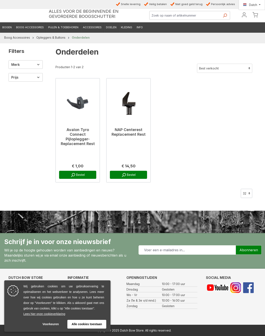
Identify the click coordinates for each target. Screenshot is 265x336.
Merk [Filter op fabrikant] (25, 87)
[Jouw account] (244, 26)
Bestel (78, 197)
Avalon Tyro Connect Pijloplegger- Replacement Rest (78, 159)
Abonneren (248, 250)
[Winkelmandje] (255, 27)
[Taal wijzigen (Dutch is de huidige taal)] (252, 4)
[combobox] (185, 27)
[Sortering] (224, 90)
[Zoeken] (225, 28)
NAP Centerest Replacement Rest (129, 154)
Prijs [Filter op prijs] (25, 99)
